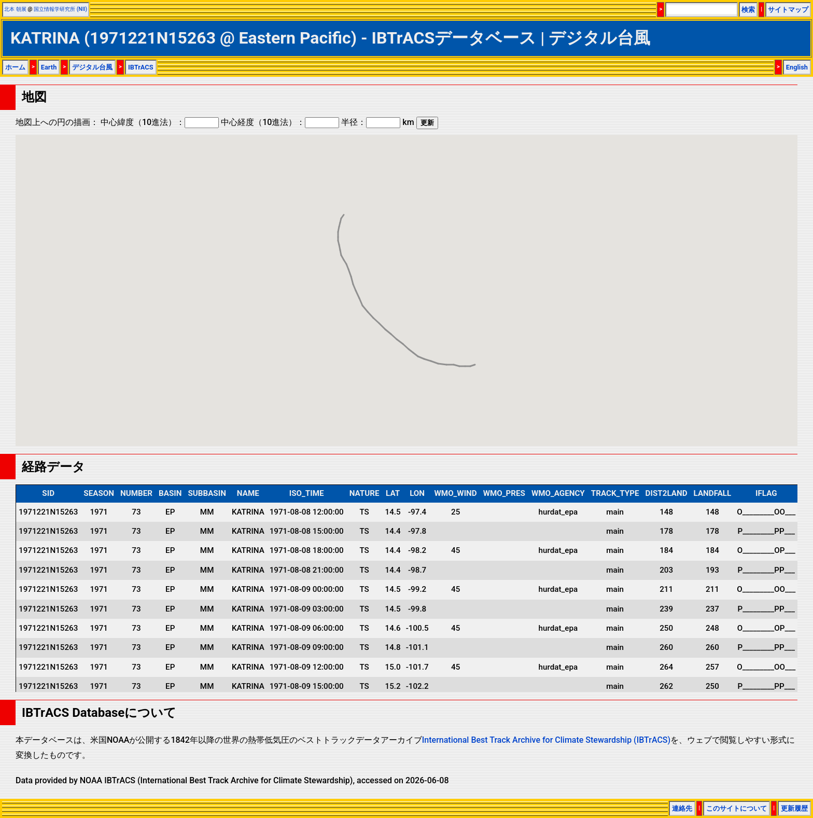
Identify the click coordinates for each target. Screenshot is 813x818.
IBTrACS (140, 67)
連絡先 (682, 808)
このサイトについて (736, 808)
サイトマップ (788, 9)
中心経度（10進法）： (280, 122)
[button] (459, 356)
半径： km (377, 122)
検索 (748, 9)
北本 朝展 (15, 9)
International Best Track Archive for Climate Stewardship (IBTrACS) (546, 740)
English (797, 67)
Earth (49, 67)
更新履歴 (794, 808)
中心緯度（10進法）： (160, 122)
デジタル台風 (92, 67)
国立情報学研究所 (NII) (60, 9)
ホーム (15, 67)
